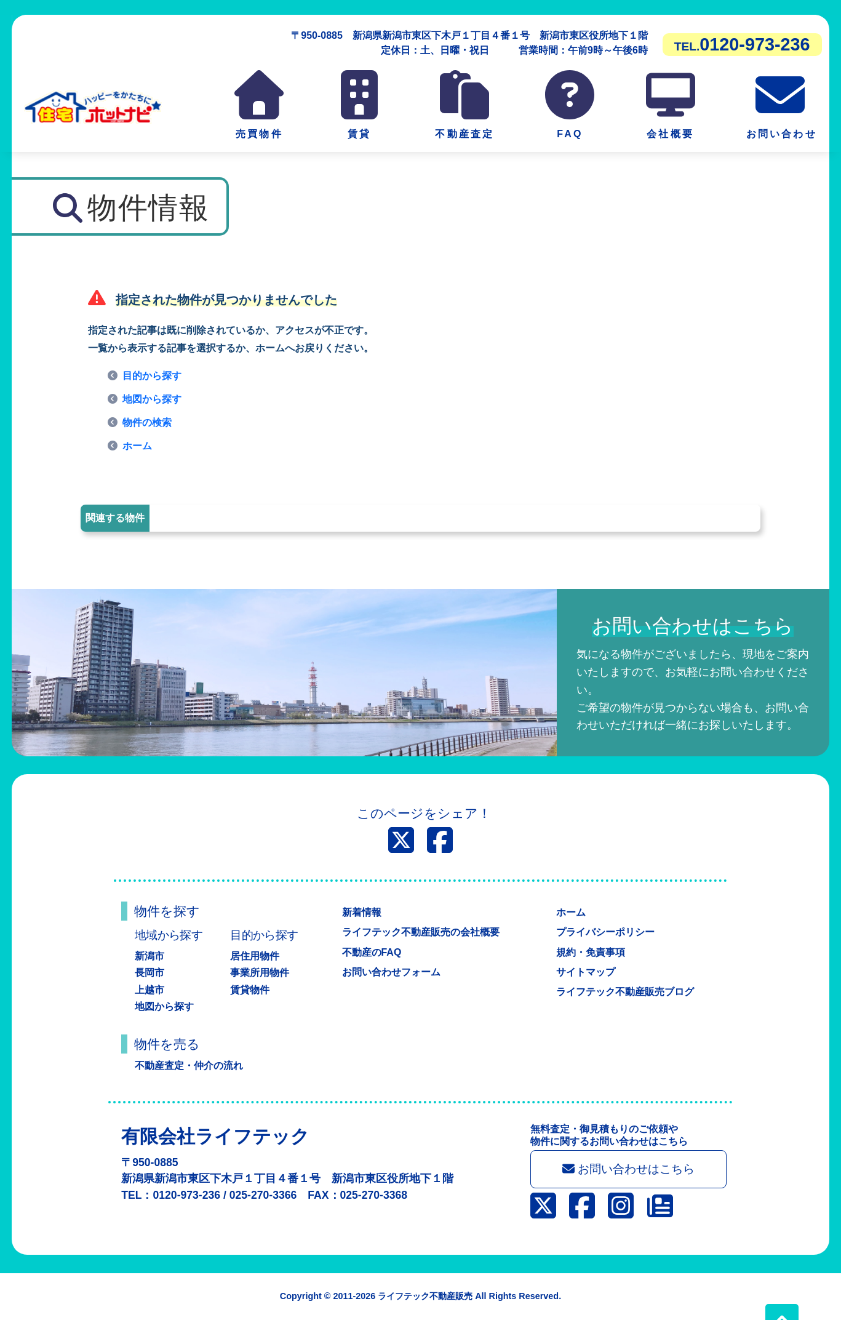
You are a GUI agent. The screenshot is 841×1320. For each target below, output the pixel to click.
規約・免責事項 (590, 952)
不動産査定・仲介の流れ (189, 1065)
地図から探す (151, 399)
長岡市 (149, 972)
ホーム (137, 446)
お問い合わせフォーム (391, 972)
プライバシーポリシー (605, 932)
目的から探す (151, 375)
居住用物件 (254, 956)
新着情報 (361, 912)
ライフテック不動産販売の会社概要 (421, 932)
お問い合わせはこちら (628, 1168)
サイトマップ (585, 972)
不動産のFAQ (372, 952)
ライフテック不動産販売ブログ (625, 991)
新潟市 (149, 956)
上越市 (149, 990)
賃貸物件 (249, 990)
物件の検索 (147, 422)
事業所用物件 (259, 972)
